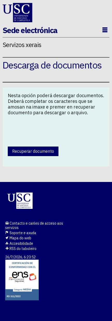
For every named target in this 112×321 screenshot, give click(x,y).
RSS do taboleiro (20, 248)
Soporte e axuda (20, 233)
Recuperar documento (33, 151)
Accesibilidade (19, 243)
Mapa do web (18, 238)
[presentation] (47, 130)
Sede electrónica (30, 30)
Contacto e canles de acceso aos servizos (34, 225)
